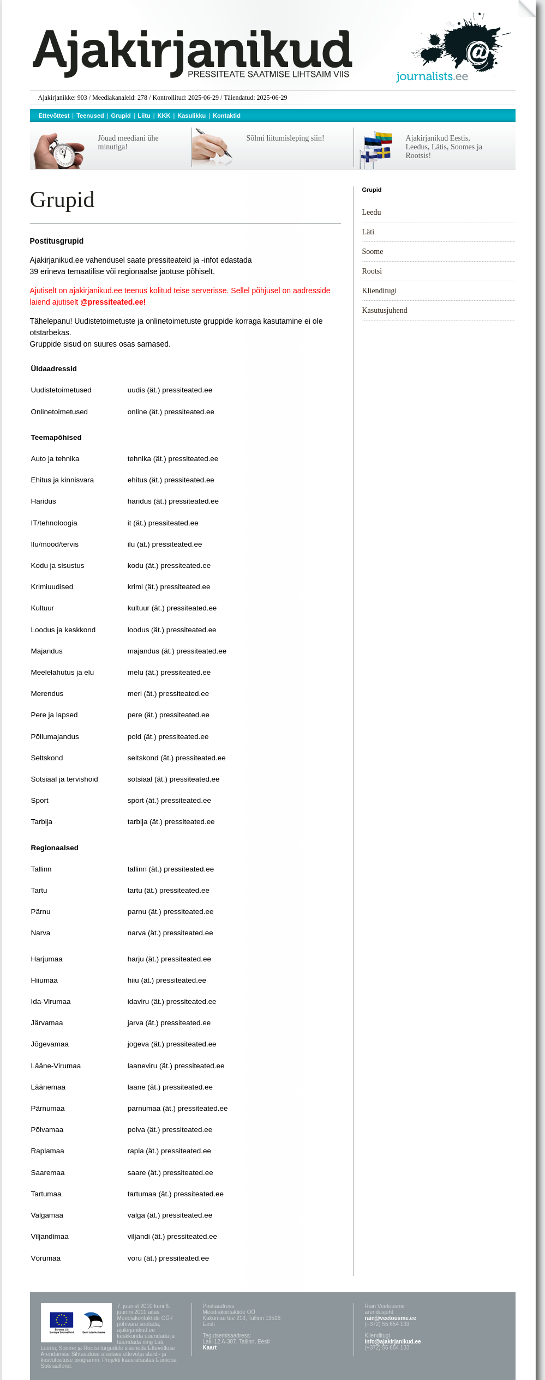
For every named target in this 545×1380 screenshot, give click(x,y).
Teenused (90, 115)
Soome (373, 251)
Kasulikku (191, 115)
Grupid (121, 115)
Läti (368, 232)
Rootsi (372, 271)
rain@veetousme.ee (390, 1318)
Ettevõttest (54, 115)
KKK (164, 115)
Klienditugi (379, 291)
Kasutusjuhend (385, 310)
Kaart (210, 1348)
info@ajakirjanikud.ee (393, 1342)
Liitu (144, 115)
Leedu (371, 212)
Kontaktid (227, 115)
